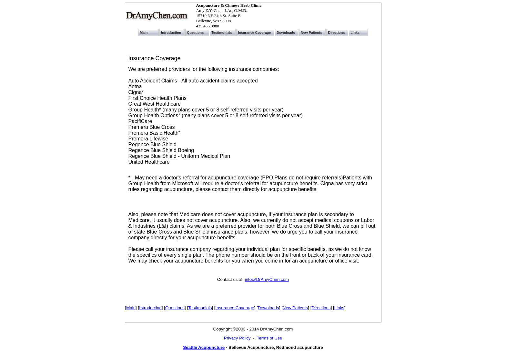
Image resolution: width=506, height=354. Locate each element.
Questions (175, 307)
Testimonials (200, 307)
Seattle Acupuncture (204, 347)
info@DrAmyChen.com (267, 279)
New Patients (295, 307)
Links (339, 307)
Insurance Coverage (235, 307)
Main (131, 307)
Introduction (150, 307)
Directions (320, 307)
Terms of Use (269, 338)
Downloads (268, 307)
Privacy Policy (237, 338)
